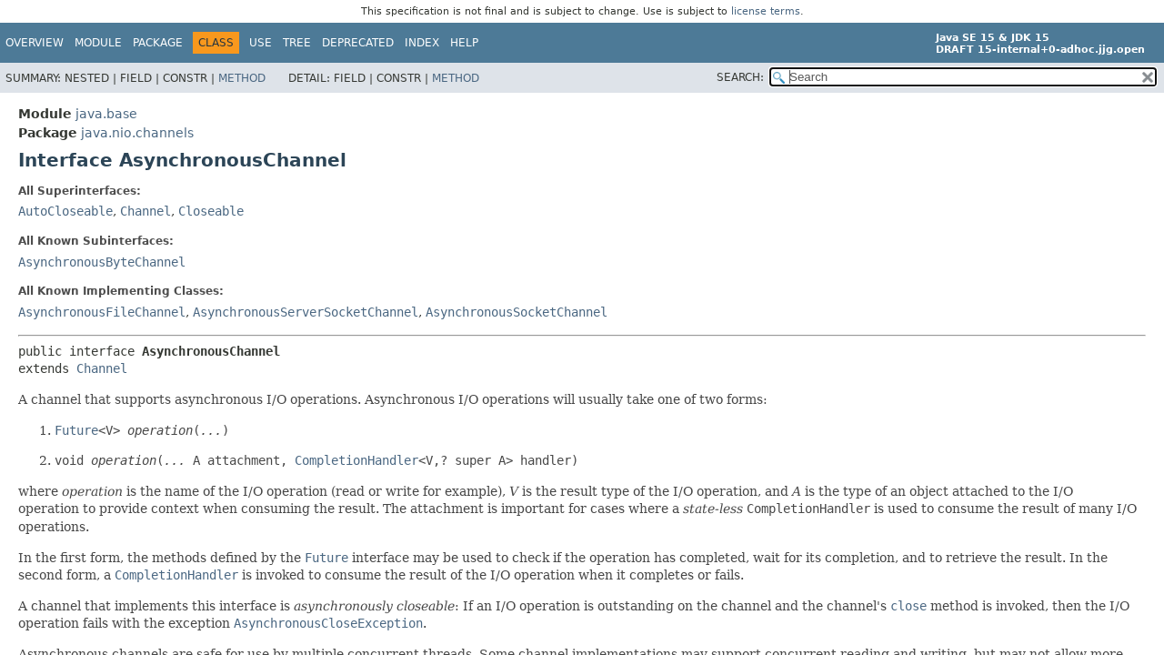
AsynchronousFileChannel (102, 312)
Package (158, 42)
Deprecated (358, 42)
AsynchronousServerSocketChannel (305, 312)
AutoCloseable (65, 211)
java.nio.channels (137, 133)
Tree (297, 42)
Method (242, 78)
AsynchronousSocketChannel (516, 312)
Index (422, 42)
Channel (145, 211)
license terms (765, 11)
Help (464, 42)
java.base (106, 113)
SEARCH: (740, 77)
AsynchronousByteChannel (102, 262)
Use (260, 42)
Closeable (211, 211)
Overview (34, 42)
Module (98, 42)
